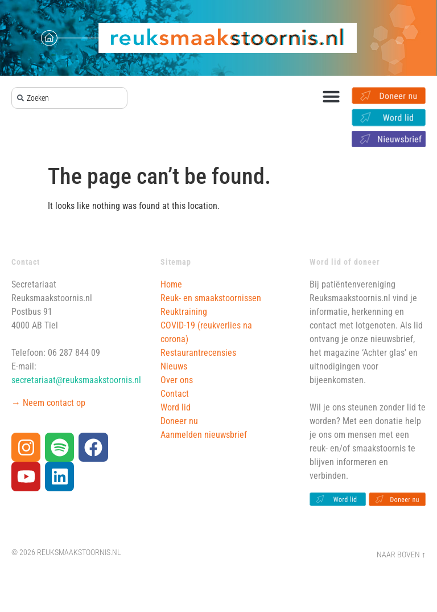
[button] (331, 96)
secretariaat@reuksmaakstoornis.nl (76, 380)
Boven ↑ (411, 555)
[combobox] (69, 98)
